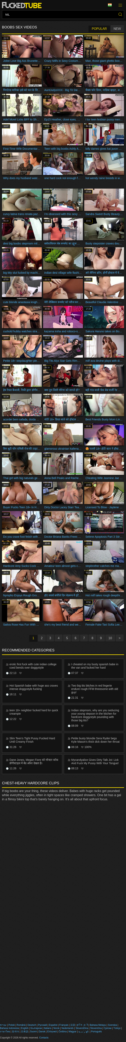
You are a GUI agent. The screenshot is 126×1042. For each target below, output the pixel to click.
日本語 (24, 1031)
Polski (11, 1025)
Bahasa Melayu (98, 1025)
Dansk (42, 1031)
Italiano (48, 1028)
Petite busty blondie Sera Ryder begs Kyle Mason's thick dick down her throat (95, 740)
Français (63, 1025)
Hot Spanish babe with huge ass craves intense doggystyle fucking (33, 687)
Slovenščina (81, 1028)
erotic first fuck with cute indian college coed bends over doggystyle (33, 666)
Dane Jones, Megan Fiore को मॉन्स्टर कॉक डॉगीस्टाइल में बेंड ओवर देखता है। (33, 761)
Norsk (56, 1028)
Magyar (72, 1031)
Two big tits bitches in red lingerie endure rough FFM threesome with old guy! (94, 689)
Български (36, 1028)
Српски (107, 1028)
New (117, 28)
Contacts (43, 1037)
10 (110, 638)
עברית (3, 1025)
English (25, 1028)
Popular (99, 28)
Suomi (33, 1031)
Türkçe (117, 1028)
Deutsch (32, 1025)
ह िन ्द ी (82, 1025)
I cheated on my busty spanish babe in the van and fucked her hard (94, 666)
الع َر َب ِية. (83, 1031)
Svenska (112, 1025)
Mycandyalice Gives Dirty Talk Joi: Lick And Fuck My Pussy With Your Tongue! (95, 761)
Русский (42, 1025)
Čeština (63, 1031)
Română (21, 1025)
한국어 (15, 1031)
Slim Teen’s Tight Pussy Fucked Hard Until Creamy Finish (32, 740)
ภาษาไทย (5, 1031)
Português (96, 1031)
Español (53, 1025)
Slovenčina (96, 1028)
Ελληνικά (52, 1031)
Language (110, 5)
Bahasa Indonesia (9, 1028)
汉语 (72, 1025)
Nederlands (67, 1028)
